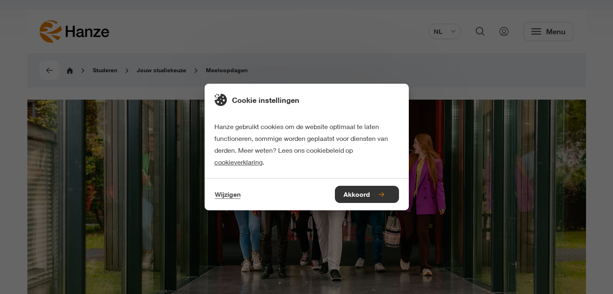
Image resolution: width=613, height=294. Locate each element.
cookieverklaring (238, 162)
